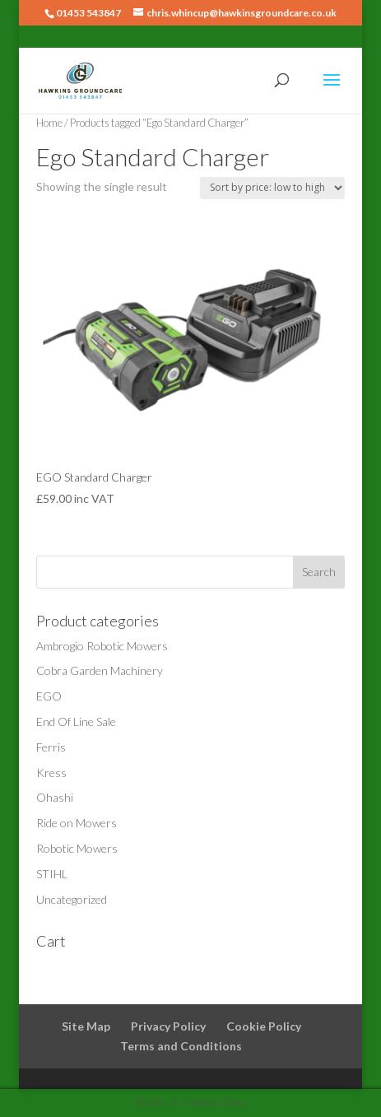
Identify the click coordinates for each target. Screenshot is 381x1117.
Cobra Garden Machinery (99, 670)
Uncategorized (71, 899)
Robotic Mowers (77, 848)
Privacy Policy (168, 1026)
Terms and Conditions (181, 1046)
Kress (51, 773)
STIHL (51, 874)
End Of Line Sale (76, 721)
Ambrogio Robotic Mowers (102, 646)
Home (49, 122)
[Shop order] (272, 188)
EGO (49, 696)
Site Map (86, 1026)
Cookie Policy (263, 1026)
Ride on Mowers (76, 823)
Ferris (51, 747)
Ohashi (54, 797)
